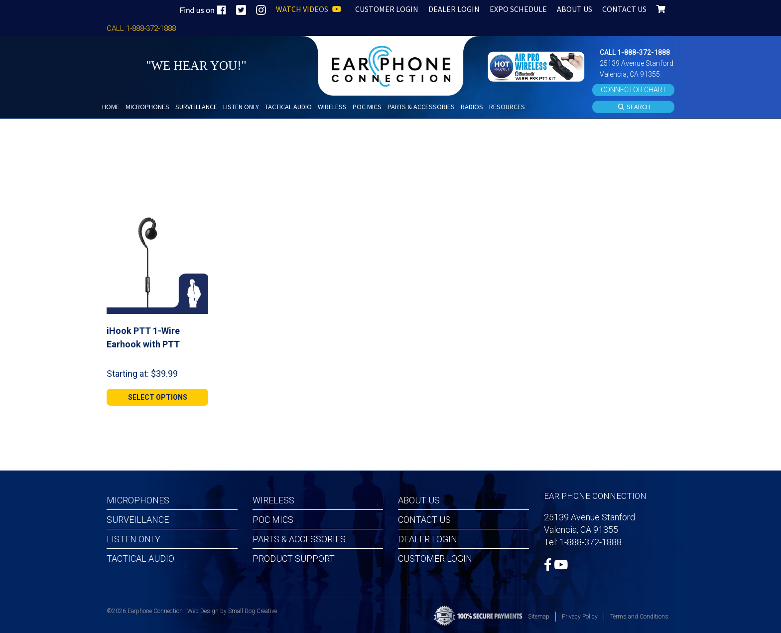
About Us (419, 500)
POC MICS (273, 519)
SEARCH (633, 107)
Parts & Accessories (299, 539)
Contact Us (424, 519)
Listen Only (133, 539)
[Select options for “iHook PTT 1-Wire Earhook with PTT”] (157, 397)
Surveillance (138, 519)
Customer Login (435, 558)
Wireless (273, 500)
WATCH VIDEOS (308, 9)
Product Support (294, 558)
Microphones (138, 500)
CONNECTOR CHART (633, 90)
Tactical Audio (140, 558)
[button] (537, 65)
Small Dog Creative (252, 611)
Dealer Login (427, 539)
